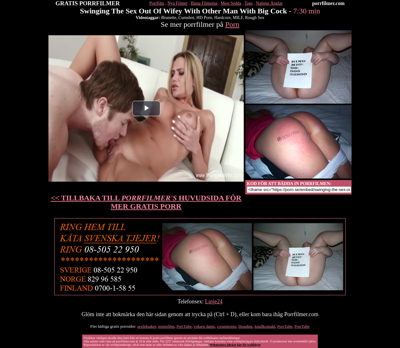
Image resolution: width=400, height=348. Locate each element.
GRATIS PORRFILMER (88, 3)
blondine (245, 326)
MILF (238, 17)
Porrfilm (156, 3)
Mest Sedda (231, 3)
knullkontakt (265, 326)
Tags (248, 3)
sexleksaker (146, 326)
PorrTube (184, 326)
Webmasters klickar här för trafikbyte (235, 344)
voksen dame (204, 326)
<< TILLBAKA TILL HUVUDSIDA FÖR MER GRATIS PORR (146, 202)
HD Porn (204, 17)
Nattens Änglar (269, 3)
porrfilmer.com (328, 3)
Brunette (168, 17)
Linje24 (213, 301)
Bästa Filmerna (204, 3)
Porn (232, 24)
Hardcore (222, 17)
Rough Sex (254, 17)
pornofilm (166, 326)
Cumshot (186, 17)
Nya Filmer (178, 3)
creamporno (226, 326)
